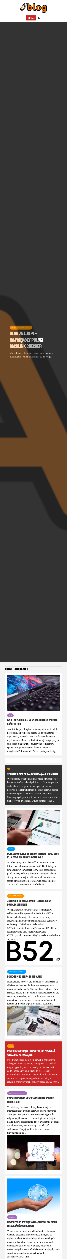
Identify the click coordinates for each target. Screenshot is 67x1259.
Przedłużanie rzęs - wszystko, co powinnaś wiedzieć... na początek (31, 1053)
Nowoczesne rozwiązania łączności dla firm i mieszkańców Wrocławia (32, 1224)
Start (31, 18)
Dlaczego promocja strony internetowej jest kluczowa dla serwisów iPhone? (33, 855)
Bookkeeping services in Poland (24, 977)
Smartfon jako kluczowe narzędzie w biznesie (32, 774)
